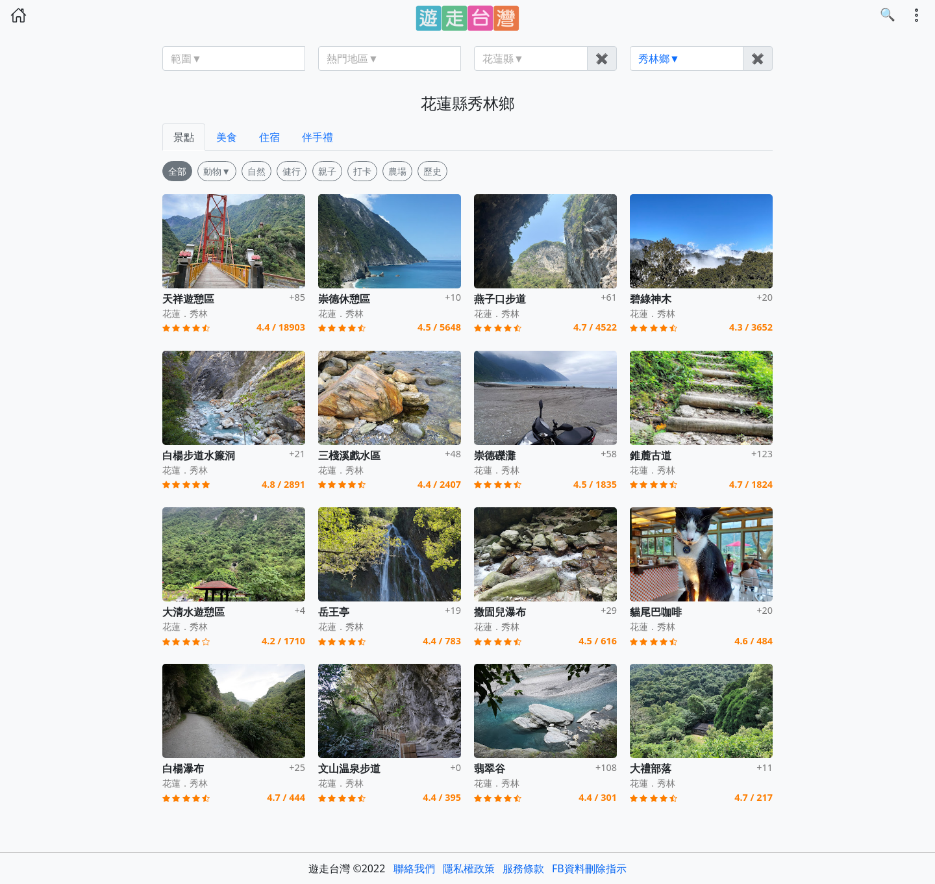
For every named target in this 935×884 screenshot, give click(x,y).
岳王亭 (333, 612)
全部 (177, 171)
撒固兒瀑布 (500, 612)
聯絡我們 (414, 868)
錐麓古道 (650, 455)
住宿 (269, 137)
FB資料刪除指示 (589, 868)
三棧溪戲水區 (349, 455)
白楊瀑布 (183, 768)
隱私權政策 (469, 868)
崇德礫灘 (495, 455)
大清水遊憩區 (193, 612)
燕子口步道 (500, 299)
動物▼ (217, 171)
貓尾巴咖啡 (656, 612)
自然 (256, 171)
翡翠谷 (489, 768)
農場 (397, 171)
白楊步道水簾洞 (198, 455)
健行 (291, 171)
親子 (327, 171)
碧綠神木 (650, 299)
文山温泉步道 (349, 768)
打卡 (362, 171)
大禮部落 (650, 768)
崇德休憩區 (344, 299)
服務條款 (523, 868)
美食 (226, 137)
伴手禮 (317, 137)
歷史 (432, 171)
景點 (183, 137)
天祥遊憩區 (188, 299)
